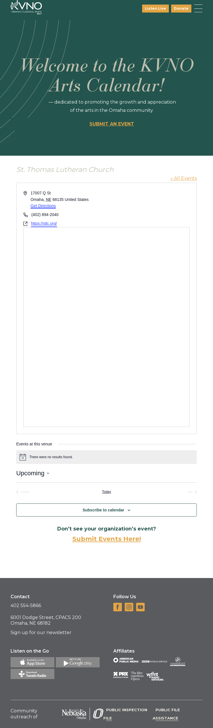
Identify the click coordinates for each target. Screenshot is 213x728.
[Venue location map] (106, 327)
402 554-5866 (26, 605)
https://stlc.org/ (44, 223)
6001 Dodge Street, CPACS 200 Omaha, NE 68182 (46, 620)
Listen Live (155, 8)
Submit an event (111, 124)
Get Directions (43, 205)
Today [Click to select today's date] (106, 492)
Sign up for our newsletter (41, 632)
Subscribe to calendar (103, 510)
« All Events (184, 178)
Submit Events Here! (106, 539)
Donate (181, 8)
